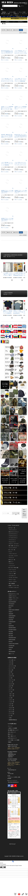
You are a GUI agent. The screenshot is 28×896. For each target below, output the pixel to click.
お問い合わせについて (12, 738)
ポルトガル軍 (11, 711)
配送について (10, 734)
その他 (10, 717)
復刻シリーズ (11, 653)
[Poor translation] (4, 867)
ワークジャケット (12, 539)
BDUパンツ (11, 561)
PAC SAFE (11, 635)
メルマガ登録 (10, 740)
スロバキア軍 (11, 683)
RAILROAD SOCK (12, 637)
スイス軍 (10, 677)
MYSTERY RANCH (12, 629)
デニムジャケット (12, 541)
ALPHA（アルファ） (13, 595)
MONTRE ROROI (12, 627)
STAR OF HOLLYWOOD (13, 643)
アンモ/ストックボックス (14, 587)
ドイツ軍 (10, 691)
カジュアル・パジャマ (13, 555)
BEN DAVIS (11, 605)
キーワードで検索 (16, 514)
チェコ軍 (10, 687)
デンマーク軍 (11, 689)
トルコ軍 (10, 697)
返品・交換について (12, 736)
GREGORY (11, 613)
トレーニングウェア (13, 547)
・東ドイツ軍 (11, 695)
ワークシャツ (11, 557)
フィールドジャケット (13, 537)
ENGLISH (16, 15)
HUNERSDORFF (12, 621)
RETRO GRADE (12, 639)
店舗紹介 (9, 742)
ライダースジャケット (13, 535)
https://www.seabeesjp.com (13, 782)
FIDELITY (11, 611)
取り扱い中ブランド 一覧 (14, 593)
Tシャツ (10, 551)
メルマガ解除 (16, 740)
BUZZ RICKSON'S (12, 601)
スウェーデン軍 (12, 679)
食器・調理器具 (12, 583)
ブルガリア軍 (11, 707)
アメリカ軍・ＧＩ (12, 660)
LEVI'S (10, 623)
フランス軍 (11, 705)
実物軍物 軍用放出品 (13, 719)
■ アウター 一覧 (12, 527)
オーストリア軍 (12, 668)
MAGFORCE (11, 625)
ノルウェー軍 (11, 699)
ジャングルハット (12, 575)
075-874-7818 (14, 746)
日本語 (11, 15)
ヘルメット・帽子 (12, 573)
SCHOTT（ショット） (13, 599)
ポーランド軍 (11, 709)
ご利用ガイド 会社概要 (12, 728)
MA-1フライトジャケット (14, 531)
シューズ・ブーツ (12, 571)
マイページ (24, 13)
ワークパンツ (11, 563)
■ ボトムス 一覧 (12, 559)
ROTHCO (11, 641)
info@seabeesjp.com (12, 769)
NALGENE (11, 631)
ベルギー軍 (11, 703)
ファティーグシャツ (13, 553)
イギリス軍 (11, 662)
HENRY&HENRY (12, 615)
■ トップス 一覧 (12, 549)
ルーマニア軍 (11, 713)
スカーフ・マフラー (13, 581)
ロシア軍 (10, 715)
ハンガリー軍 (11, 701)
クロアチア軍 (11, 675)
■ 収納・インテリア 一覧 (13, 585)
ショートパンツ (12, 565)
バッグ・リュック (12, 569)
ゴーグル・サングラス (13, 577)
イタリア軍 (11, 664)
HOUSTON (11, 619)
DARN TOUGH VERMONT (14, 609)
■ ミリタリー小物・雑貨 (13, 567)
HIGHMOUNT (11, 617)
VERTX (10, 649)
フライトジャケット (13, 529)
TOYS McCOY (11, 603)
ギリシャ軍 (11, 674)
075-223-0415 (13, 760)
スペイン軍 (11, 681)
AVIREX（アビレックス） (14, 597)
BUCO (10, 607)
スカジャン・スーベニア (13, 543)
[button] (2, 272)
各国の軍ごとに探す (5, 13)
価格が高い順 (15, 30)
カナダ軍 (10, 671)
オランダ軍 (11, 670)
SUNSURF (11, 647)
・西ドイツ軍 (11, 693)
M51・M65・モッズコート (14, 545)
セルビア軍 (11, 685)
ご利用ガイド (16, 13)
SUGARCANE (11, 645)
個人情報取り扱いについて (13, 730)
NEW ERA (11, 633)
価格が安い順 (9, 30)
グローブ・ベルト (12, 579)
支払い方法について (12, 732)
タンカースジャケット (13, 533)
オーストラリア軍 (12, 666)
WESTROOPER (12, 651)
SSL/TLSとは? (12, 844)
